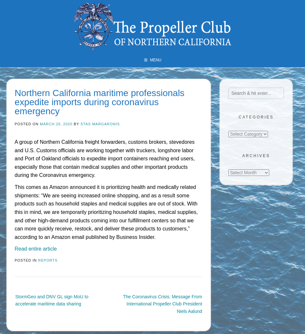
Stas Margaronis (100, 124)
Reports (47, 260)
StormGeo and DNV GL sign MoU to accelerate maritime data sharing (51, 300)
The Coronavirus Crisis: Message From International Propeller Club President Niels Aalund (162, 304)
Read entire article (36, 249)
